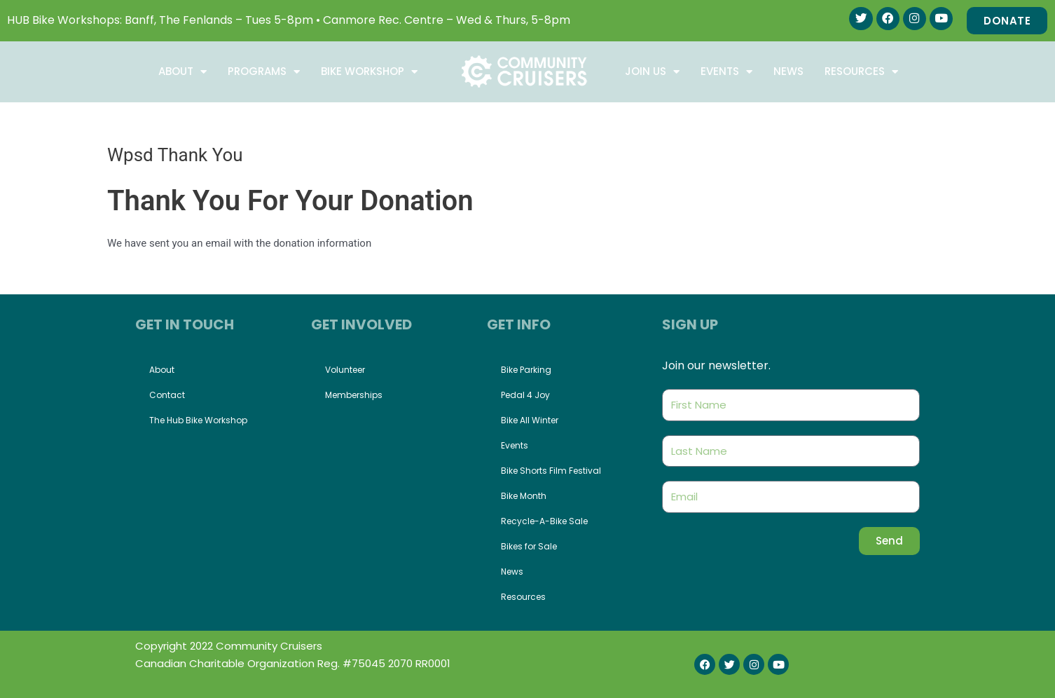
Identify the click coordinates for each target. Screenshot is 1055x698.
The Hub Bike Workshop (198, 420)
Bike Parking (526, 370)
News (788, 71)
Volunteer (345, 370)
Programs (264, 72)
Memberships (353, 395)
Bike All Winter (529, 420)
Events (726, 72)
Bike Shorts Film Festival (551, 471)
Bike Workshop (369, 72)
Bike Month (523, 496)
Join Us (652, 72)
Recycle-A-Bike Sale (544, 521)
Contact (167, 395)
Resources (861, 72)
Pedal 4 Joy (525, 395)
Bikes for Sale (529, 546)
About (182, 72)
